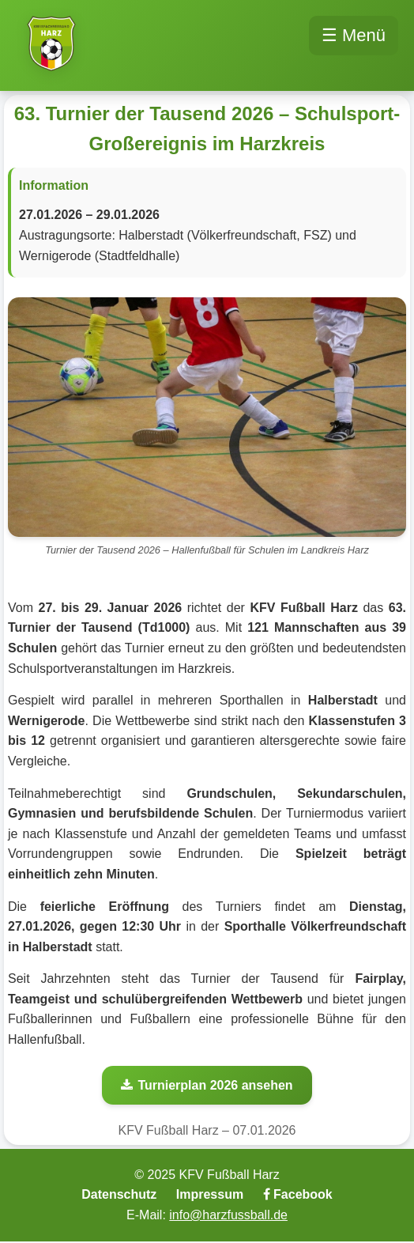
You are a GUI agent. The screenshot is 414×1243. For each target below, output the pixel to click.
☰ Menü (354, 35)
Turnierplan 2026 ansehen (206, 1085)
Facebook (298, 1194)
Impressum (209, 1194)
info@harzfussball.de (228, 1215)
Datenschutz (118, 1194)
